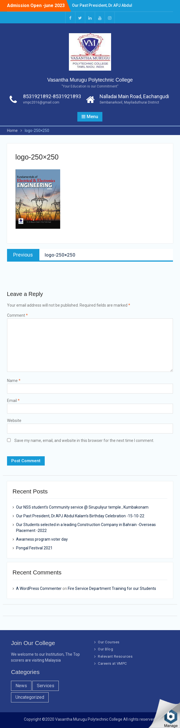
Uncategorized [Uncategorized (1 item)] (29, 697)
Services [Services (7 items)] (45, 685)
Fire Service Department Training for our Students (112, 588)
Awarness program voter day (42, 539)
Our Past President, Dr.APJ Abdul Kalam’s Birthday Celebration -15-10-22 (80, 516)
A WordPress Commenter (39, 588)
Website (14, 420)
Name (14, 380)
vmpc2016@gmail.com (41, 102)
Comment (17, 315)
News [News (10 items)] (21, 685)
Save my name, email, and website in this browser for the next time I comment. (84, 440)
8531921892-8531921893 (52, 96)
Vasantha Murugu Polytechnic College (90, 80)
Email (13, 400)
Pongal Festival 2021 (34, 548)
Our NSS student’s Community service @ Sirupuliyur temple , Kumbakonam (82, 507)
